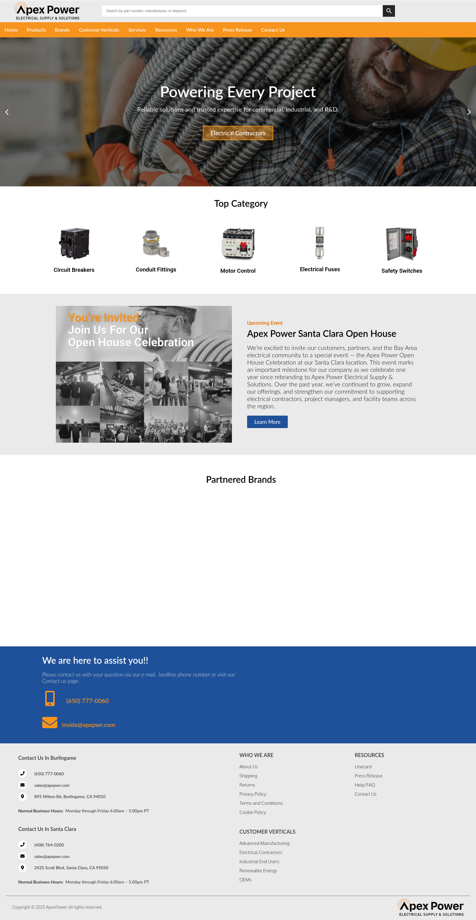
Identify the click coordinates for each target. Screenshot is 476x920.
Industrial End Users (259, 861)
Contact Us (273, 30)
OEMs (246, 880)
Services (137, 30)
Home (11, 30)
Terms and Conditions (261, 803)
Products (36, 30)
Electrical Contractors (238, 133)
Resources (166, 30)
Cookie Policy (253, 812)
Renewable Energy (258, 870)
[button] (7, 112)
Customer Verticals (99, 30)
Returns (247, 785)
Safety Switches (402, 271)
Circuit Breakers (74, 270)
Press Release (237, 30)
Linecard (363, 767)
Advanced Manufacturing (264, 843)
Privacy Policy (253, 794)
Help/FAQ (365, 785)
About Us (249, 767)
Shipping (248, 776)
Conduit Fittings (156, 269)
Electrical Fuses (320, 269)
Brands (62, 30)
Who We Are (200, 30)
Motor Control (238, 271)
